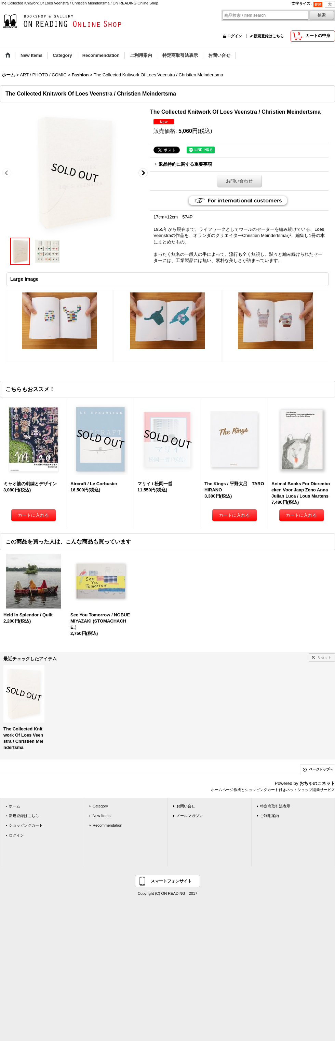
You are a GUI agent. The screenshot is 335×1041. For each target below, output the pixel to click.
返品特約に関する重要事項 (185, 164)
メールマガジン (189, 816)
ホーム (14, 806)
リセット (324, 657)
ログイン (234, 36)
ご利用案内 (269, 816)
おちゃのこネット (317, 783)
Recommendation (107, 825)
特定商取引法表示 (275, 806)
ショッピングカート (26, 825)
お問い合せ (185, 806)
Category (100, 806)
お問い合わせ (239, 181)
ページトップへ (321, 769)
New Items (101, 816)
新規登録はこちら (269, 36)
